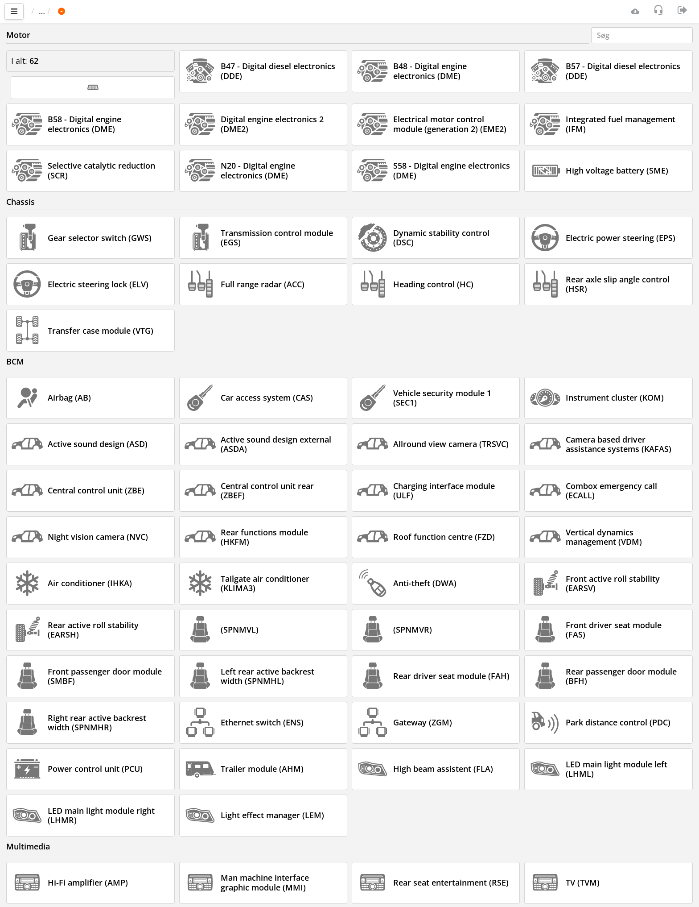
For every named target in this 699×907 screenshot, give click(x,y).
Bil (91, 11)
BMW (118, 11)
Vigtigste (51, 11)
